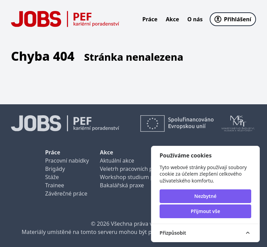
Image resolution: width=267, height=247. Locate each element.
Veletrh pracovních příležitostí (138, 169)
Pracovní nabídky (67, 160)
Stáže (52, 177)
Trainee (54, 185)
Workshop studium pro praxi (137, 177)
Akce (172, 19)
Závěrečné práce (66, 193)
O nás (195, 19)
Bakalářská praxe (122, 185)
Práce (150, 19)
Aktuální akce (117, 160)
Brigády (55, 169)
